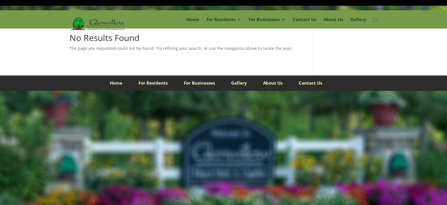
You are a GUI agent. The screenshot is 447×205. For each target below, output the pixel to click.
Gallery (358, 19)
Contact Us (304, 19)
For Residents (220, 19)
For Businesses (264, 19)
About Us (333, 19)
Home (192, 19)
